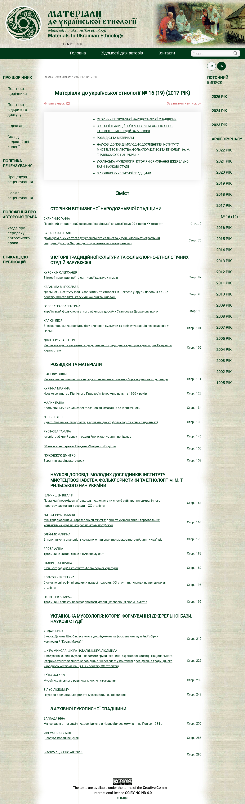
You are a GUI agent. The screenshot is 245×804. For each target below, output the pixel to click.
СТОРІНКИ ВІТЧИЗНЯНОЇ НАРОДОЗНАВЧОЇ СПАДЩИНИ (136, 119)
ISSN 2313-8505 (73, 44)
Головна (78, 53)
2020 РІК (224, 172)
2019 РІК (224, 183)
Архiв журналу (227, 139)
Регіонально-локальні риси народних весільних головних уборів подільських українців (106, 379)
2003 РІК (224, 360)
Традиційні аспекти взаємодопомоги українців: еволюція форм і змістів (95, 602)
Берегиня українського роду (64, 460)
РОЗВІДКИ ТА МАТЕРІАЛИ (115, 138)
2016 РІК (224, 227)
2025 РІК (219, 96)
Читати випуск (54, 103)
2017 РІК (224, 205)
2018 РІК (224, 194)
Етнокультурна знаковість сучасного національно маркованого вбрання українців (103, 539)
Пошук (237, 53)
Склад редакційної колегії (18, 141)
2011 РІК (224, 283)
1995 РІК (224, 383)
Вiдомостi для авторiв (121, 53)
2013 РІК (224, 261)
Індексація (17, 125)
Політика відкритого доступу (17, 109)
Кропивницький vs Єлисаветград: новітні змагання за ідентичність (92, 408)
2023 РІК (219, 125)
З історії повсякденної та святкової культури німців (81, 277)
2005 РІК (224, 338)
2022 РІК (224, 150)
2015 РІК (224, 238)
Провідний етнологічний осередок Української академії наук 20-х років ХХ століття (103, 224)
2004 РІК (224, 349)
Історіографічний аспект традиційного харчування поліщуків (87, 436)
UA (211, 66)
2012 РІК (224, 272)
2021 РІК (224, 161)
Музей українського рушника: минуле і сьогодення (80, 680)
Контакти (166, 53)
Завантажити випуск (182, 103)
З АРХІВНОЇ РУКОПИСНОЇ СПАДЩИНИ (124, 173)
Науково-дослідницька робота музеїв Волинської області (85, 695)
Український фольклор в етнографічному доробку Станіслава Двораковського (101, 311)
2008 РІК (224, 316)
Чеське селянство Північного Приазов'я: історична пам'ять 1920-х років (95, 393)
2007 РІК (224, 327)
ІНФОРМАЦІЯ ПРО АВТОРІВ (63, 752)
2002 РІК (224, 371)
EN (221, 66)
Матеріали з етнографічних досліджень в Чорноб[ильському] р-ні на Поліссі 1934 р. (103, 723)
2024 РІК (219, 110)
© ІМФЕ (123, 798)
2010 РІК (224, 294)
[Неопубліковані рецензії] (61, 738)
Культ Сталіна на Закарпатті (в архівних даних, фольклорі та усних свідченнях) (101, 422)
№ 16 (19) (229, 216)
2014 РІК (224, 250)
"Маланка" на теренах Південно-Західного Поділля (80, 446)
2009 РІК (224, 305)
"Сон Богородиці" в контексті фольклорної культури (81, 568)
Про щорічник (17, 77)
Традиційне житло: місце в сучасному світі (74, 554)
